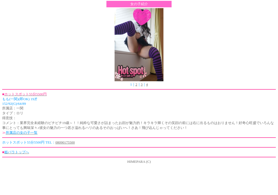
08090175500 (65, 142)
